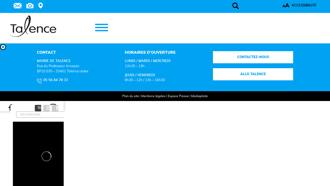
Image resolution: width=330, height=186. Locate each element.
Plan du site (125, 102)
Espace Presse (173, 102)
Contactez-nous (234, 64)
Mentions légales (148, 102)
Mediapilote (194, 102)
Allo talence (234, 81)
